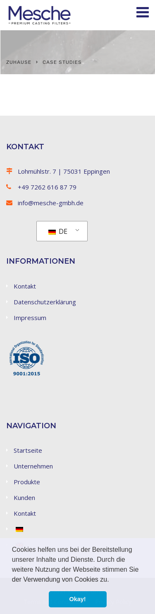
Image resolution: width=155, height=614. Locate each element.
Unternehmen (33, 466)
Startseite (28, 450)
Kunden (24, 497)
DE (57, 231)
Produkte (27, 482)
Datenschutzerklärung (45, 302)
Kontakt (25, 286)
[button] (112, 580)
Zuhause (18, 62)
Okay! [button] (77, 599)
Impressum (30, 317)
